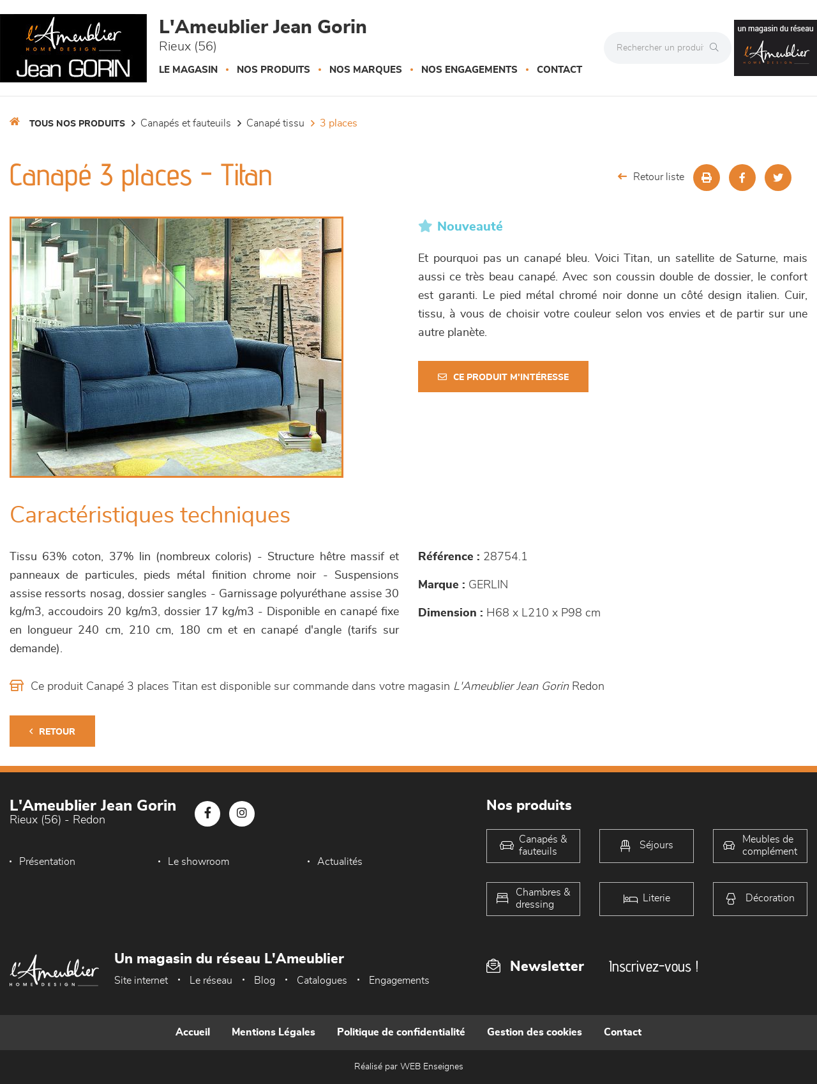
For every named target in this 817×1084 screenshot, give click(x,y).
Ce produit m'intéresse (503, 377)
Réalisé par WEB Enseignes (408, 1066)
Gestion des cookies (534, 1032)
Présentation (47, 862)
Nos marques (365, 70)
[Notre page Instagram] (242, 814)
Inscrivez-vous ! (653, 966)
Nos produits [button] (273, 70)
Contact (559, 70)
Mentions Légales (273, 1032)
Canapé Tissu (275, 123)
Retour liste (651, 176)
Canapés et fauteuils (185, 123)
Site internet (141, 980)
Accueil (193, 1032)
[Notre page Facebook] (207, 814)
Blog (264, 980)
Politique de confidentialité (401, 1032)
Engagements (399, 980)
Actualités (340, 862)
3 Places (338, 123)
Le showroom (198, 862)
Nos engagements (469, 70)
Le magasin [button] (188, 70)
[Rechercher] (717, 48)
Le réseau (211, 980)
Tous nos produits (77, 123)
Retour (52, 732)
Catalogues (322, 980)
